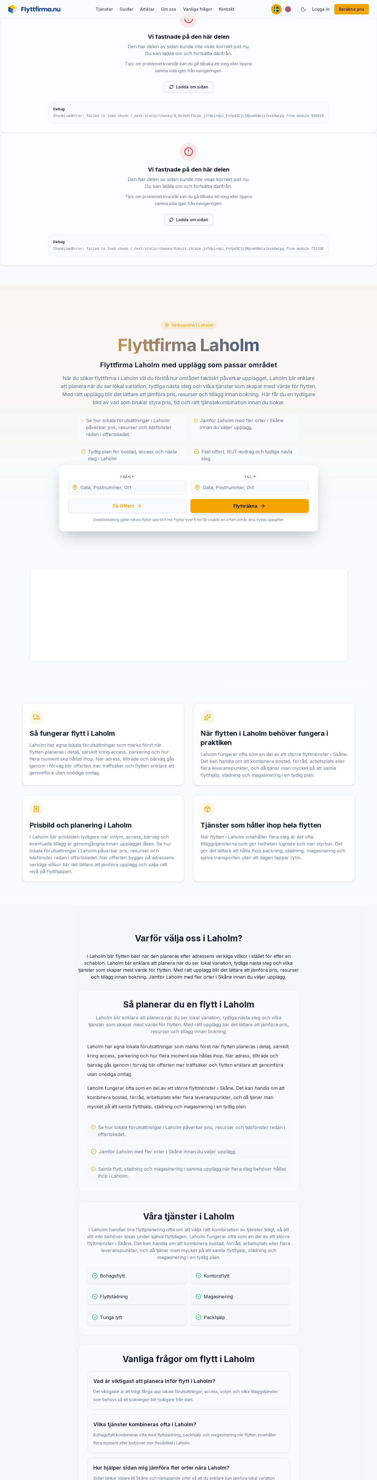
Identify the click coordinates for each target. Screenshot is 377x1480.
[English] (288, 9)
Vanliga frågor (197, 9)
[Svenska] (276, 9)
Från (127, 477)
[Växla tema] (303, 9)
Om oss (168, 9)
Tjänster (104, 9)
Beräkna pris (351, 9)
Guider (126, 9)
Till (250, 477)
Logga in (321, 9)
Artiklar (147, 9)
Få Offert (127, 506)
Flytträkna (249, 506)
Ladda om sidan (188, 86)
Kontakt (226, 9)
